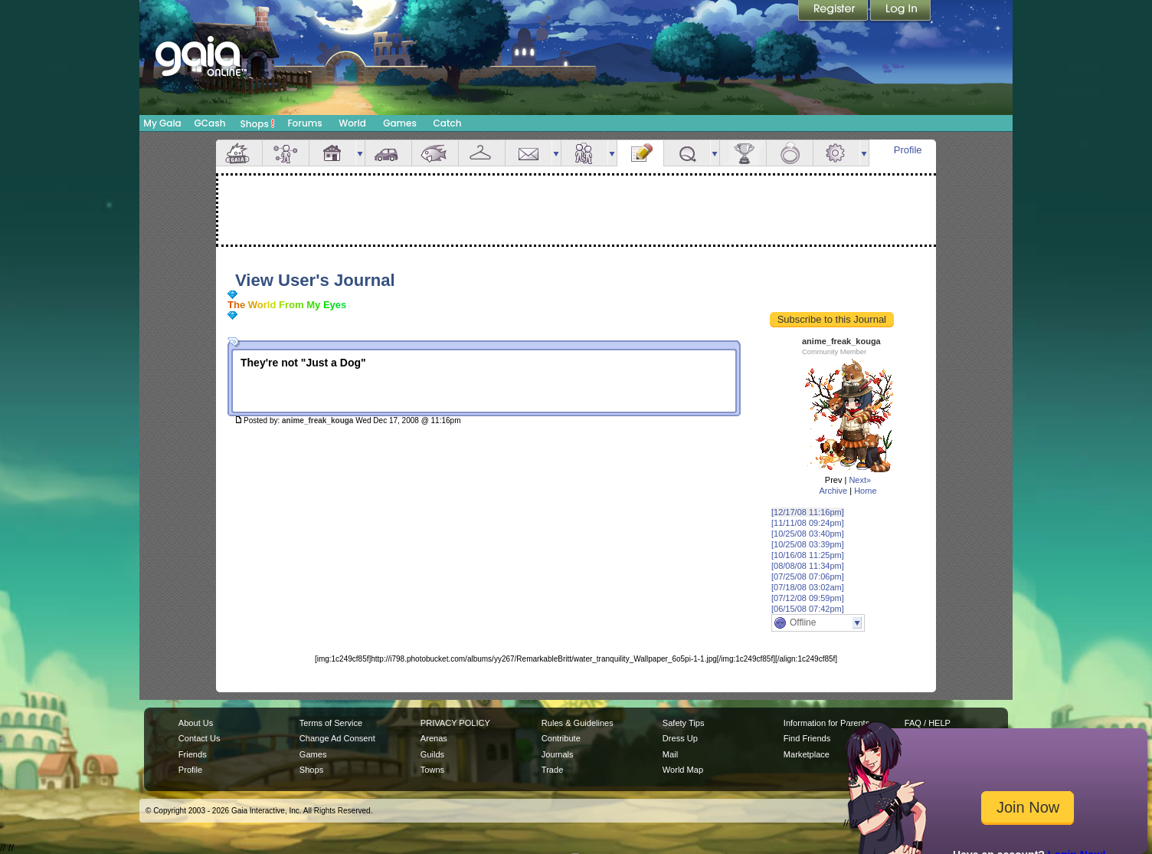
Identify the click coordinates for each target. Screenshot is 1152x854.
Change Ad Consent (337, 738)
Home (865, 490)
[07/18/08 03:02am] (807, 587)
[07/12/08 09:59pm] (807, 598)
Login (900, 11)
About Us (195, 723)
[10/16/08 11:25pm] (807, 555)
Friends (584, 153)
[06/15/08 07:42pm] (807, 608)
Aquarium (435, 153)
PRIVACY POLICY (455, 723)
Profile (908, 150)
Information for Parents (826, 723)
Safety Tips (684, 723)
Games (400, 123)
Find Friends (807, 738)
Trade (552, 769)
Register (834, 11)
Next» (860, 479)
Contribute (561, 738)
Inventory (482, 153)
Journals (558, 754)
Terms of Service (330, 723)
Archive (833, 490)
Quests (687, 153)
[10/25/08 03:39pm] (807, 544)
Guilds (432, 754)
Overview (239, 153)
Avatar (286, 153)
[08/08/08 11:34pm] (807, 565)
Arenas (434, 738)
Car (388, 153)
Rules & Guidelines (578, 723)
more (360, 153)
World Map (683, 769)
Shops (258, 123)
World (352, 123)
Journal (640, 153)
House (332, 153)
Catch (448, 123)
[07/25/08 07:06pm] (807, 576)
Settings (836, 153)
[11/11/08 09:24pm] (807, 522)
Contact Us (199, 738)
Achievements (743, 153)
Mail (528, 153)
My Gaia (162, 123)
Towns (432, 769)
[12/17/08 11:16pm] (807, 512)
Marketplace (807, 754)
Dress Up (680, 738)
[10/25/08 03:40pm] (807, 533)
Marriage (790, 153)
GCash (210, 123)
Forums (304, 123)
